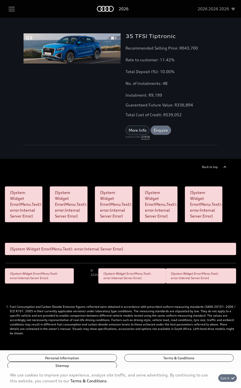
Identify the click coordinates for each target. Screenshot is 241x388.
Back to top (210, 167)
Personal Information (62, 358)
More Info (137, 130)
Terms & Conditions (178, 358)
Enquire (161, 130)
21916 (145, 137)
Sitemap (62, 365)
